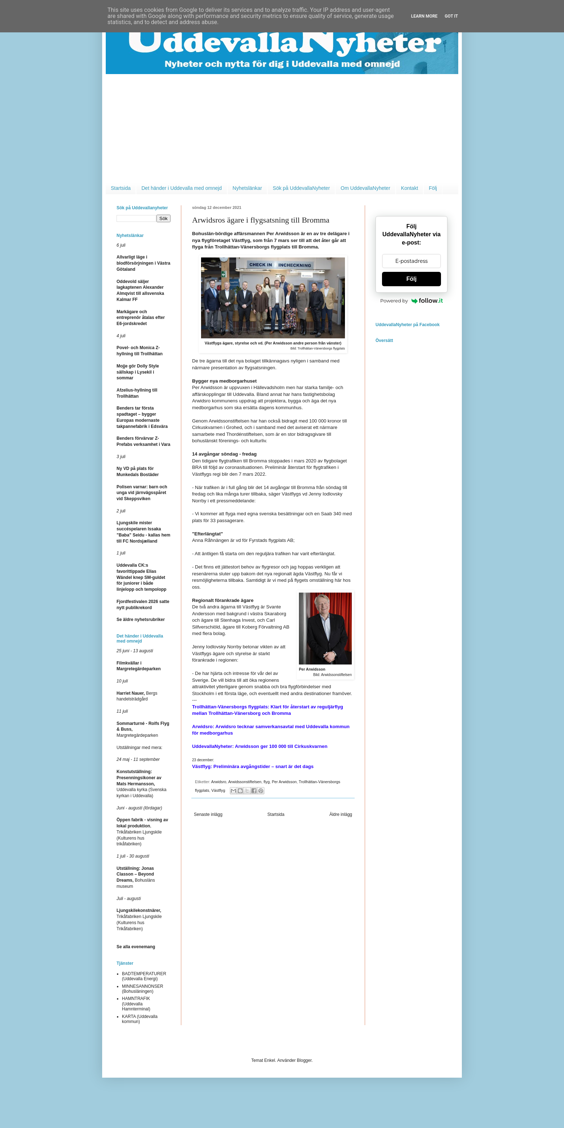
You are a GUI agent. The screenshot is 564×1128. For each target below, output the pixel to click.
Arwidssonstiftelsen (244, 782)
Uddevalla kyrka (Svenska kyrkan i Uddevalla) (142, 783)
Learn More (424, 16)
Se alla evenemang (136, 946)
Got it (451, 16)
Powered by (411, 300)
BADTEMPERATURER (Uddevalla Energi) (144, 976)
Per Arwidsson (284, 782)
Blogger (304, 1060)
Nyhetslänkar (247, 188)
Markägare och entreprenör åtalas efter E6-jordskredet (141, 317)
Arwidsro (218, 782)
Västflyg (218, 790)
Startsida (121, 188)
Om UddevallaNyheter (365, 188)
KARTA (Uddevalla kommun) (140, 1019)
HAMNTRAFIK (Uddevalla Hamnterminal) (136, 1003)
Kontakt (409, 188)
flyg (267, 782)
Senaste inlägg (208, 814)
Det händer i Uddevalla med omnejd (181, 188)
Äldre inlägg (340, 814)
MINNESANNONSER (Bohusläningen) (142, 989)
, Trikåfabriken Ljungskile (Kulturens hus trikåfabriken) (142, 831)
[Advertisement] (282, 128)
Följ (433, 188)
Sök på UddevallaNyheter (301, 188)
